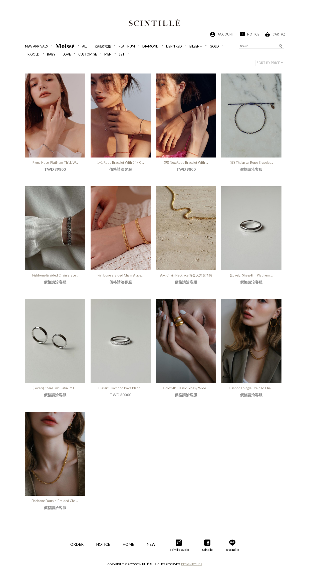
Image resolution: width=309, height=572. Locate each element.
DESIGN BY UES (191, 564)
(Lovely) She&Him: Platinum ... (251, 275)
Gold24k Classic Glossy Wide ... (186, 388)
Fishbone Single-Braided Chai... (251, 388)
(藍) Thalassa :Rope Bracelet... (251, 162)
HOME (128, 544)
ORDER (77, 544)
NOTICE (103, 544)
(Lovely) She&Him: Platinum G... (55, 388)
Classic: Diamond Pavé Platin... (120, 388)
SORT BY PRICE (268, 63)
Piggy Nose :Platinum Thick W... (55, 162)
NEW (151, 544)
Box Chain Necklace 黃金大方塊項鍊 (186, 275)
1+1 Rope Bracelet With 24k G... (120, 162)
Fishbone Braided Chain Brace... (55, 275)
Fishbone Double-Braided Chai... (55, 501)
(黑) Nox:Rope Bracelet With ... (186, 162)
